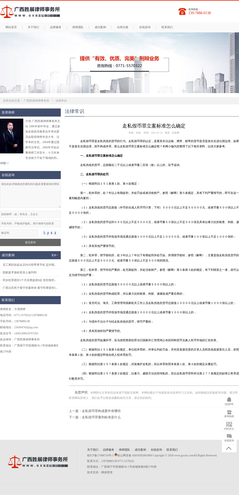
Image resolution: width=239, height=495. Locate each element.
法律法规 (122, 27)
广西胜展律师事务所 (36, 100)
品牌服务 (55, 27)
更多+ (54, 255)
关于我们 (33, 27)
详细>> (4, 163)
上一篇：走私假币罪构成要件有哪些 (95, 411)
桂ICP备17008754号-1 (100, 455)
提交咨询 (30, 242)
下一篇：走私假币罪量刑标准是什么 (95, 417)
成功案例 (100, 27)
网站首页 (11, 27)
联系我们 (167, 27)
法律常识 (61, 100)
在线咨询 (144, 27)
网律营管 (107, 472)
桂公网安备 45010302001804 (133, 455)
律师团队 (78, 27)
